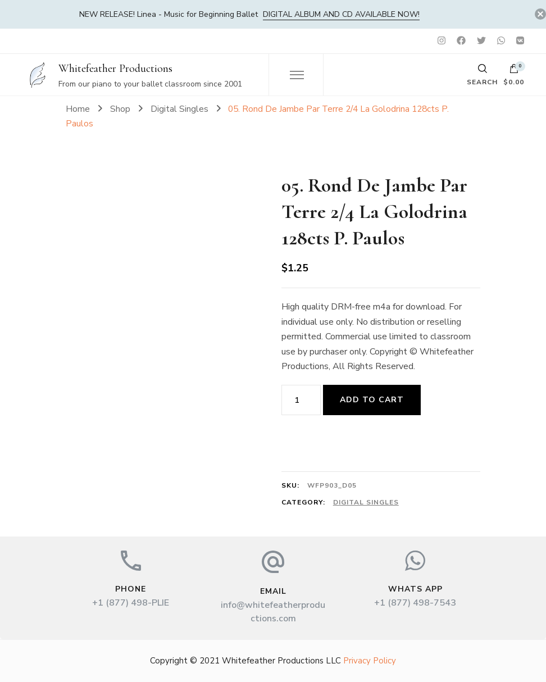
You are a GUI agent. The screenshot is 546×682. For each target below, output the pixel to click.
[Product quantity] (301, 400)
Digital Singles (366, 502)
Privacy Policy (369, 660)
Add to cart (372, 399)
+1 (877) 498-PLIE (130, 603)
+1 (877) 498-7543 (415, 603)
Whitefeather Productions (115, 68)
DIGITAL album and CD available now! (341, 14)
